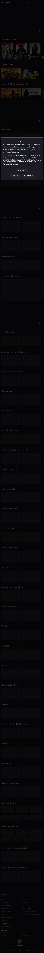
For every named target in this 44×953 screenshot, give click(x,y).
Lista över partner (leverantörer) (11, 164)
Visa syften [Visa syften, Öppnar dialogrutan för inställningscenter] (21, 170)
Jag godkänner (28, 175)
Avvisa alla (15, 175)
